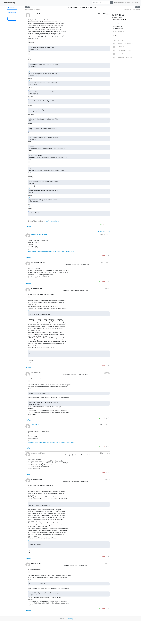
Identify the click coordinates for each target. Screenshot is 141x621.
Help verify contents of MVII (132, 9)
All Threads (12, 12)
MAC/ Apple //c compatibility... (33, 9)
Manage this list (119, 2)
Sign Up (135, 2)
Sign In (127, 2)
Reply (29, 226)
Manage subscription (120, 23)
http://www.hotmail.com (52, 221)
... (29, 41)
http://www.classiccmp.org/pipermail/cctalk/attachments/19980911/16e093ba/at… (51, 251)
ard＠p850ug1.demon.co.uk (39, 234)
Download (11, 19)
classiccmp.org (9, 3)
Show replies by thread (104, 231)
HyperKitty (70, 618)
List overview (11, 8)
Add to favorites (118, 31)
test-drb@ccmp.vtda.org (119, 19)
